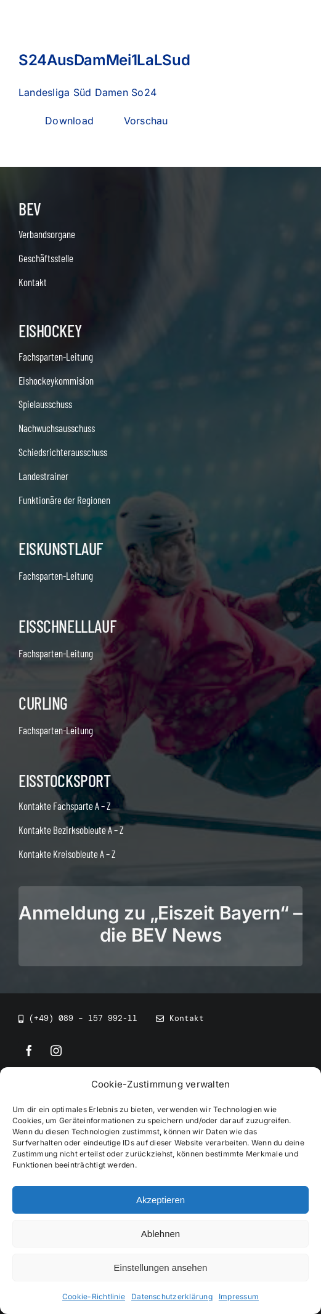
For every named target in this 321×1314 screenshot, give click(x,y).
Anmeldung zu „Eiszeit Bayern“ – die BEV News (160, 924)
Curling (43, 702)
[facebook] (28, 1050)
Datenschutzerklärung (172, 1296)
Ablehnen (160, 1233)
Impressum (239, 1296)
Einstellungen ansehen (161, 1267)
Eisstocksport (64, 780)
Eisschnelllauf (67, 625)
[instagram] (56, 1050)
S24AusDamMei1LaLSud (104, 60)
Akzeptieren (160, 1200)
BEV (29, 208)
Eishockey (49, 330)
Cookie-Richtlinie (93, 1296)
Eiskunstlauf (60, 548)
